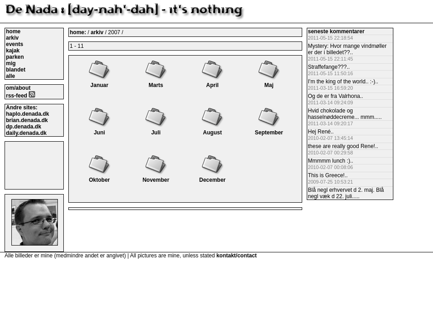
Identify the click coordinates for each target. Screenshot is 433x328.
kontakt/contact (236, 255)
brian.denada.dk (27, 120)
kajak (13, 50)
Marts (156, 82)
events (14, 44)
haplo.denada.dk (27, 114)
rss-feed (20, 95)
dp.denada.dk (23, 126)
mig (10, 63)
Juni (99, 129)
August (212, 129)
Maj (269, 82)
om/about (18, 88)
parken (15, 57)
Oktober (99, 176)
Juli (156, 129)
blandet (16, 70)
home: (79, 32)
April (212, 82)
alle (10, 76)
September (269, 129)
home (13, 31)
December (212, 176)
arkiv (12, 38)
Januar (99, 82)
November (156, 176)
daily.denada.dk (26, 133)
